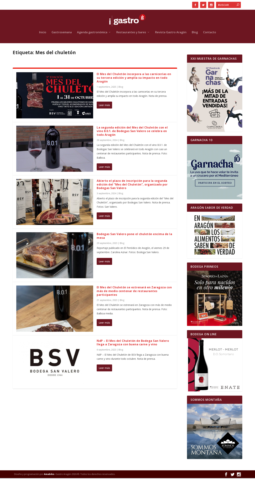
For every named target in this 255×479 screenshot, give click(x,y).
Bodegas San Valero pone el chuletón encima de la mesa (134, 237)
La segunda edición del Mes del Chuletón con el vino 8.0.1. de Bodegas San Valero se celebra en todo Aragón (132, 132)
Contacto (209, 33)
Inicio (42, 33)
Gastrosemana (62, 33)
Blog (195, 33)
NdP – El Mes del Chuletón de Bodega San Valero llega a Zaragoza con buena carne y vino (133, 343)
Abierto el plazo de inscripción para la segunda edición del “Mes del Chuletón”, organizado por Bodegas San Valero (132, 185)
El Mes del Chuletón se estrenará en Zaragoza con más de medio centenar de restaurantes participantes (134, 292)
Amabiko (49, 475)
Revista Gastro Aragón (170, 33)
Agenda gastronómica (92, 33)
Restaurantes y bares (131, 33)
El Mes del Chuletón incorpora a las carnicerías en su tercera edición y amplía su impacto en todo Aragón (134, 78)
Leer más (104, 106)
